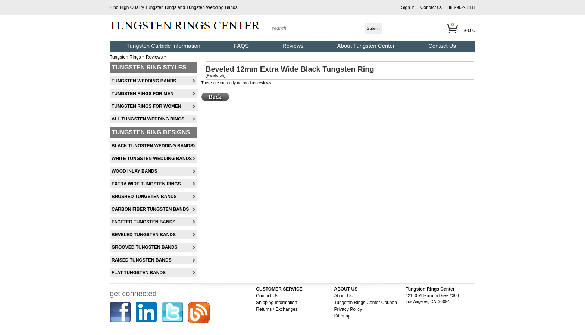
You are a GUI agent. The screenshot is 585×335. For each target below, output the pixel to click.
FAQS (241, 46)
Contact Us (442, 46)
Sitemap (342, 316)
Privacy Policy (348, 309)
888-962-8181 (461, 7)
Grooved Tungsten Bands (145, 247)
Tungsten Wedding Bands (211, 7)
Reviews (293, 46)
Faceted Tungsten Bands (143, 222)
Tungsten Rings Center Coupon (365, 302)
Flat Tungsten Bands (139, 272)
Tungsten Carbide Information (163, 46)
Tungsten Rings (160, 7)
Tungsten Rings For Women (146, 106)
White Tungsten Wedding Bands (152, 158)
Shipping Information (276, 302)
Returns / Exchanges (276, 309)
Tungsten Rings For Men (142, 93)
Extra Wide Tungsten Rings (146, 184)
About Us (343, 295)
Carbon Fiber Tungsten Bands (150, 209)
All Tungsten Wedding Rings (148, 119)
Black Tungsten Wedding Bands (152, 145)
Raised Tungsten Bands (142, 260)
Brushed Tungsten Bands (144, 196)
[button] (408, 7)
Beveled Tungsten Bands (144, 234)
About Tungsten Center (366, 46)
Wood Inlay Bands (134, 171)
